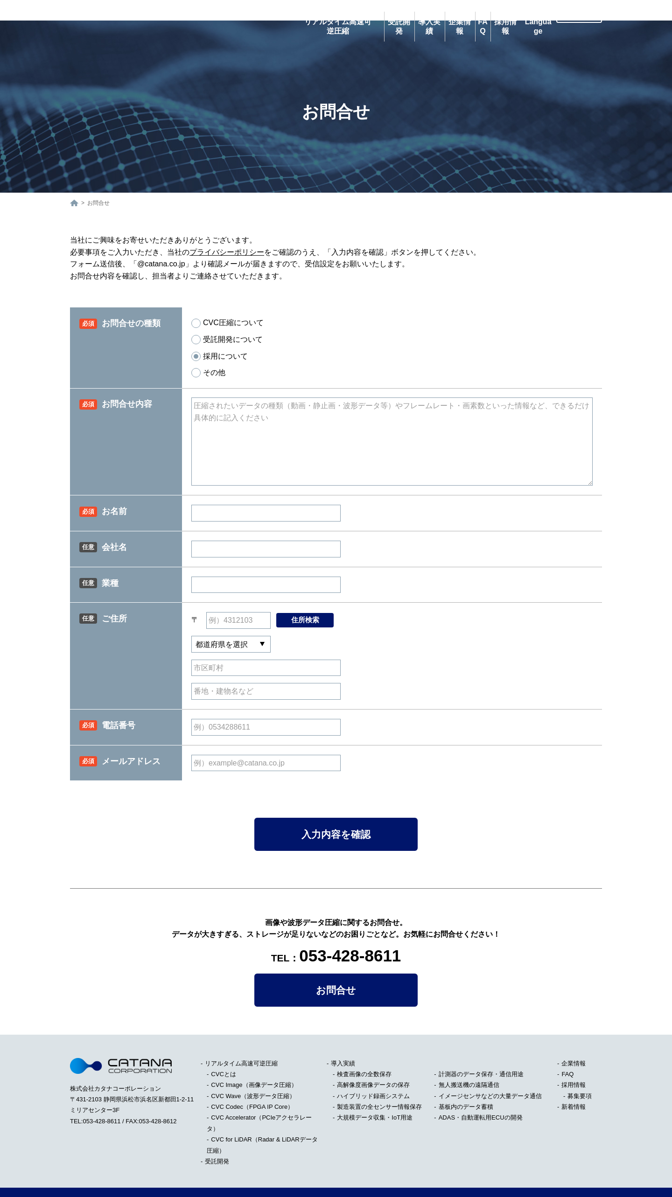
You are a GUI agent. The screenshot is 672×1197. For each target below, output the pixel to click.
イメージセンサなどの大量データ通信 (490, 1075)
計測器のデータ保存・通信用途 (481, 1053)
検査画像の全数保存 (364, 1053)
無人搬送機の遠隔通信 (469, 1064)
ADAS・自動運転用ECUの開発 (481, 1096)
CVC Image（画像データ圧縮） (254, 1064)
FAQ (567, 1053)
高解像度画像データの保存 (373, 1064)
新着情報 (573, 1086)
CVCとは (223, 1053)
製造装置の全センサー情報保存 (379, 1086)
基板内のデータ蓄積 (466, 1086)
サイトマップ (88, 1181)
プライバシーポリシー (226, 232)
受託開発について (227, 319)
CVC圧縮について (227, 302)
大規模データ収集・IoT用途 (375, 1096)
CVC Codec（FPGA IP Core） (252, 1086)
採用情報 (573, 1064)
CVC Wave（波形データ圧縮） (253, 1075)
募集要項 (579, 1075)
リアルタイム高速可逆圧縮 (241, 1042)
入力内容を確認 (336, 813)
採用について (219, 336)
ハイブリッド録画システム (373, 1075)
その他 (208, 352)
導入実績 (343, 1042)
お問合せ (336, 969)
